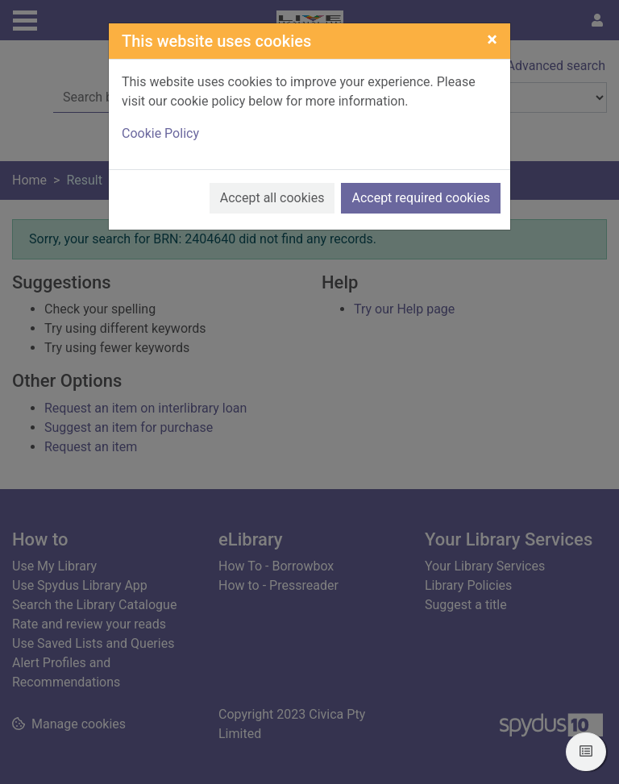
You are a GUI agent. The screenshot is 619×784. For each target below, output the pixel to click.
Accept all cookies (272, 197)
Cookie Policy (160, 133)
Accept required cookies (420, 197)
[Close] (492, 39)
